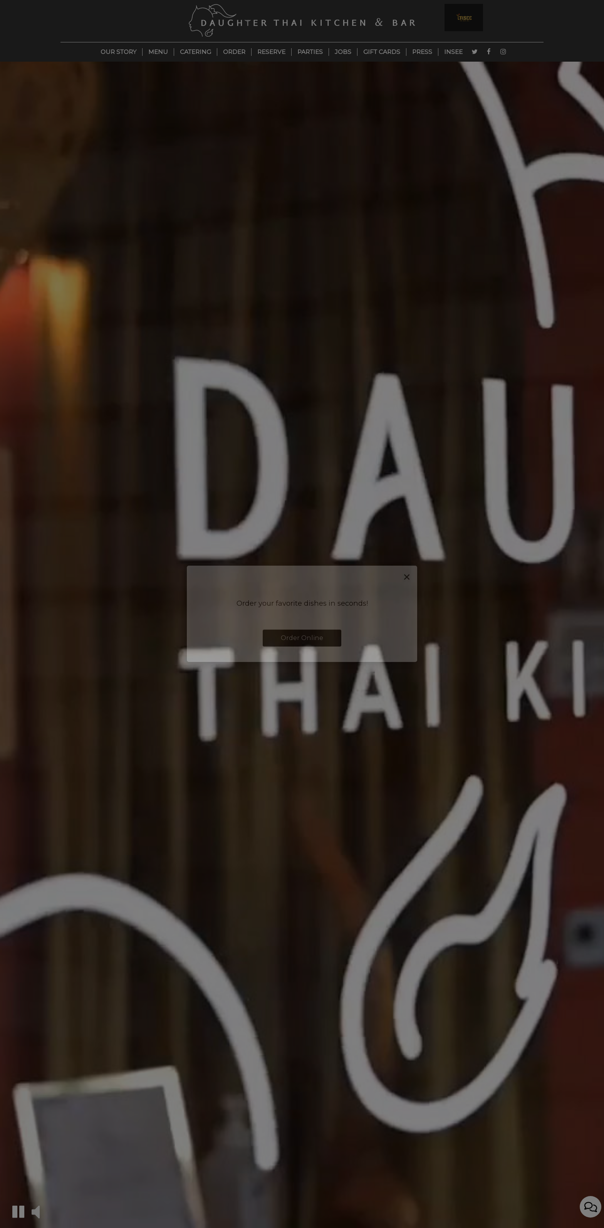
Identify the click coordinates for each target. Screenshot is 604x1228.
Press (422, 51)
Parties (310, 51)
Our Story (118, 51)
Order (234, 51)
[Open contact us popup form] (590, 1209)
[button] (18, 1211)
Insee (453, 51)
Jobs (343, 51)
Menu (158, 51)
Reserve (271, 51)
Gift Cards (381, 51)
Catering (195, 51)
